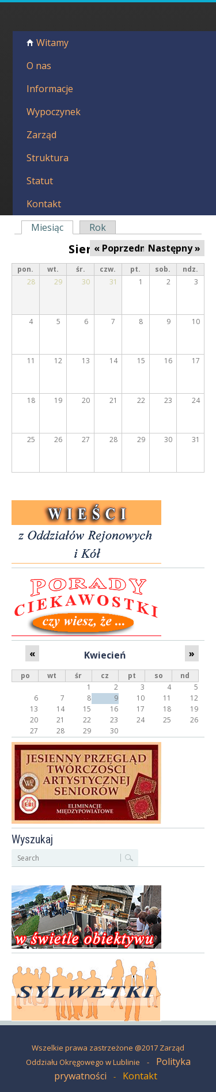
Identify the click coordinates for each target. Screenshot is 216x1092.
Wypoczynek (53, 111)
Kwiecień (105, 655)
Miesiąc (50, 227)
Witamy (52, 42)
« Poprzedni (121, 248)
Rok (97, 227)
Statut (39, 180)
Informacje (49, 88)
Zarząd (41, 134)
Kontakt (43, 203)
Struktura (47, 157)
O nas (38, 65)
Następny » (174, 248)
